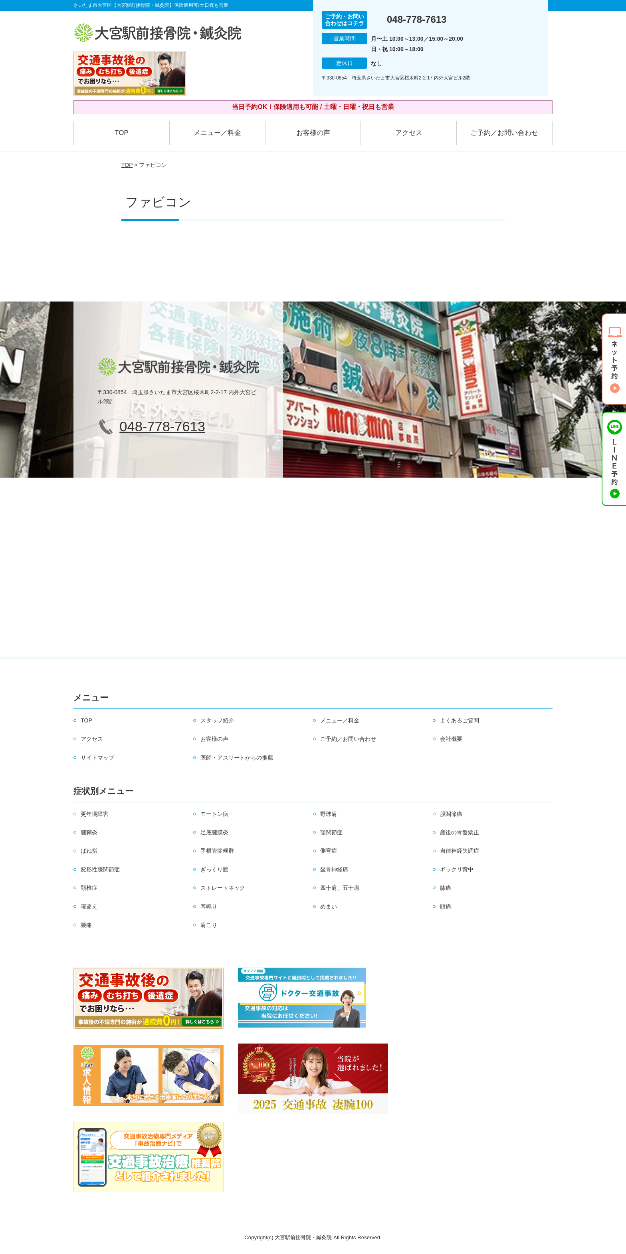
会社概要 (451, 739)
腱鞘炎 (89, 832)
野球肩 (328, 814)
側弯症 (328, 850)
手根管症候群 (217, 850)
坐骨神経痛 (334, 869)
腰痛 (86, 925)
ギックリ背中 (456, 869)
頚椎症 (89, 888)
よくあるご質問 (459, 720)
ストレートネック (222, 888)
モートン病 (214, 814)
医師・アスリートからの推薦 (236, 757)
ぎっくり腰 (214, 869)
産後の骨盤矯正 (459, 832)
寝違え (89, 906)
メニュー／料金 (217, 133)
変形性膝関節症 (100, 869)
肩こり (208, 925)
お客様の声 (313, 133)
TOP (122, 133)
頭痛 (445, 906)
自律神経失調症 (459, 850)
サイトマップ (97, 757)
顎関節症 (331, 832)
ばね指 (89, 850)
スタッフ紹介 (217, 720)
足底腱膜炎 (214, 832)
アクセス (408, 133)
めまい (328, 906)
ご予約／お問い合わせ (504, 133)
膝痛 (445, 888)
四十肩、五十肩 (339, 888)
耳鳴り (208, 906)
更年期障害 (95, 814)
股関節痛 (451, 814)
